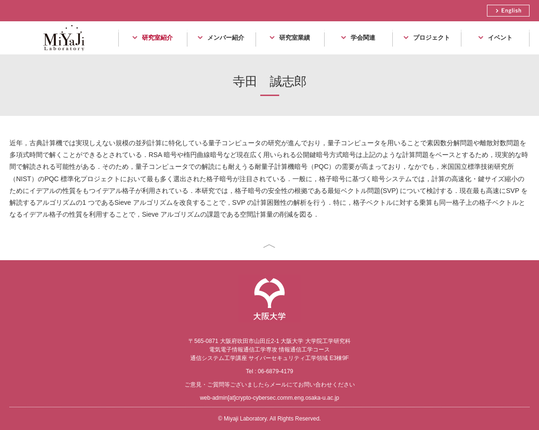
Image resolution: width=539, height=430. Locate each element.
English (508, 11)
